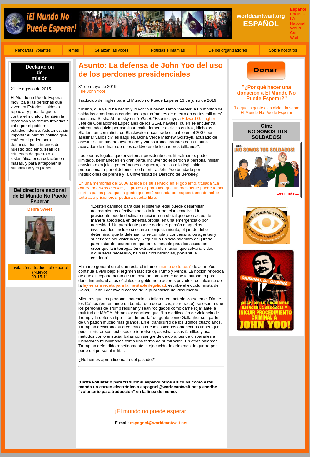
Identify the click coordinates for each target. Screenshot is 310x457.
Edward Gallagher (198, 118)
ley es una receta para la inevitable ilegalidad (124, 285)
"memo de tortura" (174, 266)
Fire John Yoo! (91, 91)
